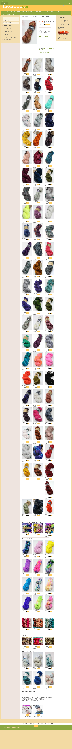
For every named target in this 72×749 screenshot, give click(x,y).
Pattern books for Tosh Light (44, 52)
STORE (52, 724)
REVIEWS (22, 1)
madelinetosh (25, 17)
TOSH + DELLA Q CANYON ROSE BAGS (10, 38)
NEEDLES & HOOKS (11, 12)
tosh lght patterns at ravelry (44, 53)
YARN (4, 12)
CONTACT (32, 724)
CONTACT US (54, 1)
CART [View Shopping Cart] (3, 1)
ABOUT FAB (25, 724)
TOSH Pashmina (6, 35)
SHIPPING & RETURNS (30, 1)
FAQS (60, 1)
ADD (27, 75)
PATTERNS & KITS (20, 12)
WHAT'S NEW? (9, 1)
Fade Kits (45, 37)
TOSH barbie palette (7, 29)
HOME (19, 724)
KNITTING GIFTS (36, 12)
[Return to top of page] (36, 727)
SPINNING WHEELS (63, 12)
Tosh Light (32, 17)
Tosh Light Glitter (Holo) (8, 32)
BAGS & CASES (28, 12)
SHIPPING (47, 724)
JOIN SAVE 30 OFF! (63, 6)
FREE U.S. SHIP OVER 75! (63, 5)
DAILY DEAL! (65, 1)
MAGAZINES (55, 12)
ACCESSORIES (44, 12)
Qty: (23, 75)
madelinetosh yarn (7, 26)
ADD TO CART (46, 25)
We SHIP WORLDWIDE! (50, 5)
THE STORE (39, 1)
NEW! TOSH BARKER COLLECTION (9, 27)
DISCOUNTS (16, 1)
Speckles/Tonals (44, 36)
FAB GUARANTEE (46, 1)
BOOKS (49, 12)
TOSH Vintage (6, 36)
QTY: (40, 25)
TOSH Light (6, 30)
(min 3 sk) (46, 50)
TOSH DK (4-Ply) (6, 33)
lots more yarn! (7, 40)
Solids (37, 17)
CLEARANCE (5, 14)
